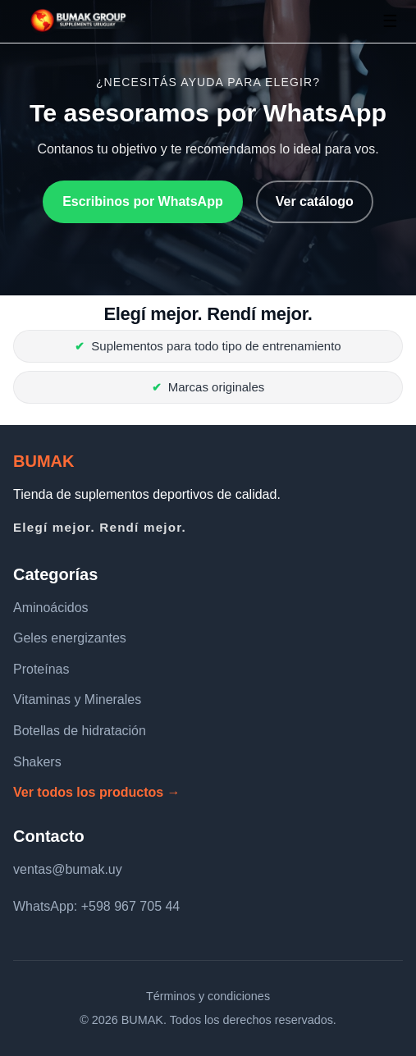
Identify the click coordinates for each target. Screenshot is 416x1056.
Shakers (37, 762)
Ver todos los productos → (97, 792)
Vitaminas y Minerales (77, 699)
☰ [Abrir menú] (390, 20)
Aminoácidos (51, 608)
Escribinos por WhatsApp (142, 201)
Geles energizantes (69, 638)
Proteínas (41, 669)
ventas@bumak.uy (67, 869)
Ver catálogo (315, 201)
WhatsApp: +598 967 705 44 (96, 906)
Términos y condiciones (208, 996)
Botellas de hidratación (79, 731)
